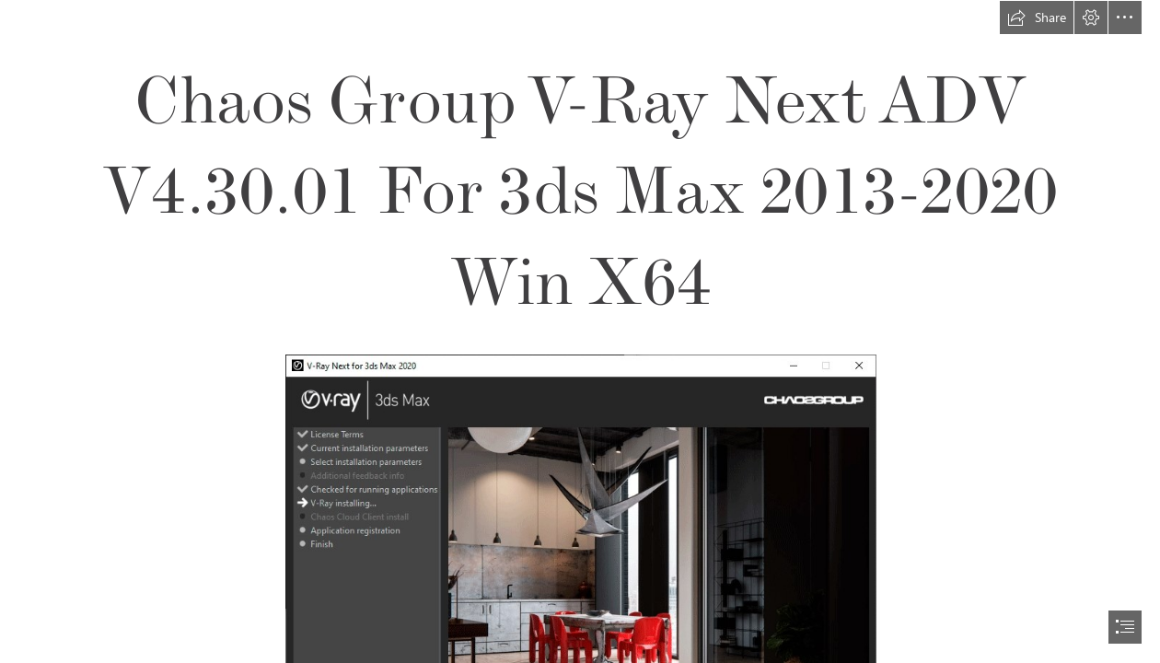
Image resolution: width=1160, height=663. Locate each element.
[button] (1036, 17)
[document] (580, 331)
